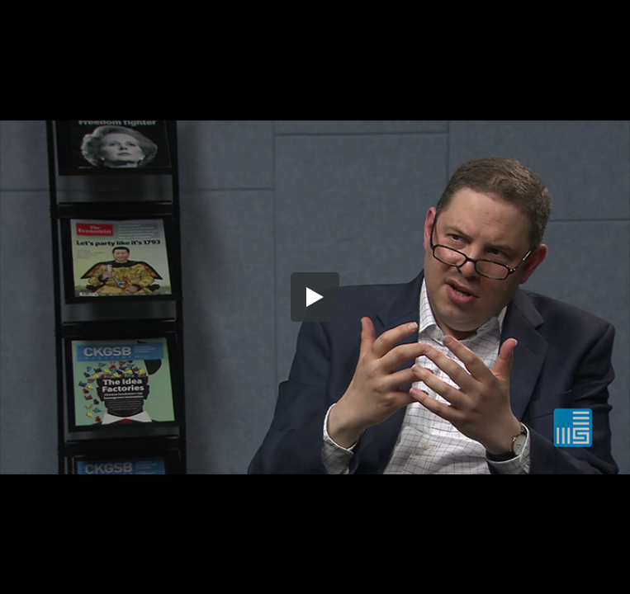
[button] (315, 297)
